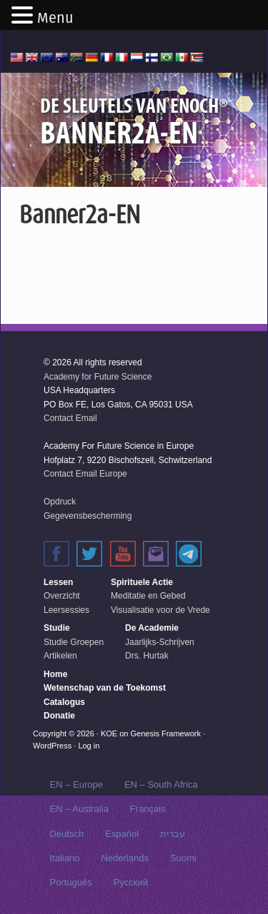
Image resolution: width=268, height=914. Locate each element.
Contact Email (70, 418)
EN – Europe (75, 784)
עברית (172, 833)
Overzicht (62, 596)
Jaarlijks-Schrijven (159, 642)
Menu (55, 18)
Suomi (183, 858)
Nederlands (125, 858)
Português (70, 882)
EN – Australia (78, 808)
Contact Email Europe (85, 474)
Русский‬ (131, 882)
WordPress (52, 745)
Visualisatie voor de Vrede (160, 610)
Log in (88, 745)
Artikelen (60, 656)
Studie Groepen (74, 642)
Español (122, 833)
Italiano (64, 858)
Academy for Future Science (98, 377)
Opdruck (60, 502)
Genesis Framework (166, 733)
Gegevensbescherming (87, 516)
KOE (109, 733)
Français (148, 808)
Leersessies (66, 610)
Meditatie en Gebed (148, 596)
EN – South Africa (161, 784)
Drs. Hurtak (147, 656)
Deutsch (66, 833)
